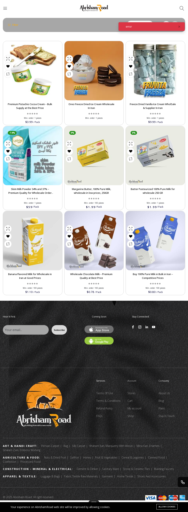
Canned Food (156, 457)
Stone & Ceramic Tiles (136, 469)
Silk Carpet (78, 446)
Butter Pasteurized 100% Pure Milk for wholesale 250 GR (153, 191)
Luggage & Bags (50, 476)
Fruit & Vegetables (106, 457)
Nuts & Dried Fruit (55, 457)
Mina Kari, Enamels (148, 446)
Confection (9, 461)
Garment (107, 476)
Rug (66, 446)
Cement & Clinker (87, 469)
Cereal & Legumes (133, 457)
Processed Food (30, 461)
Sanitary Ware (110, 469)
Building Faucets (164, 469)
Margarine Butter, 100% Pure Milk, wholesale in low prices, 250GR (91, 191)
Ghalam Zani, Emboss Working (21, 450)
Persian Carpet (50, 446)
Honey (87, 457)
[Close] (179, 27)
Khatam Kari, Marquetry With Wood (110, 446)
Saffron (74, 457)
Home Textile (125, 476)
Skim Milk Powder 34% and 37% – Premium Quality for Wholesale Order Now (30, 192)
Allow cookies (167, 506)
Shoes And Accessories (151, 476)
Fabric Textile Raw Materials (81, 476)
